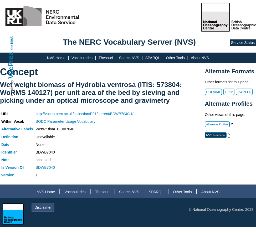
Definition (9, 137)
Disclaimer (43, 207)
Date (5, 144)
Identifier (9, 152)
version (7, 175)
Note (5, 160)
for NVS (12, 43)
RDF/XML (213, 92)
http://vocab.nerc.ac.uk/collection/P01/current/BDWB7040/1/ (85, 114)
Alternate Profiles (217, 124)
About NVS (200, 58)
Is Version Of (12, 167)
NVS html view (215, 135)
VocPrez (11, 65)
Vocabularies (82, 58)
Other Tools (175, 58)
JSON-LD (244, 92)
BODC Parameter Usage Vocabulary (65, 121)
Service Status (243, 42)
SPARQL (152, 58)
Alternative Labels (17, 129)
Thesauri (106, 58)
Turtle (229, 92)
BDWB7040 (45, 167)
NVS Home (56, 58)
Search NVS (129, 58)
